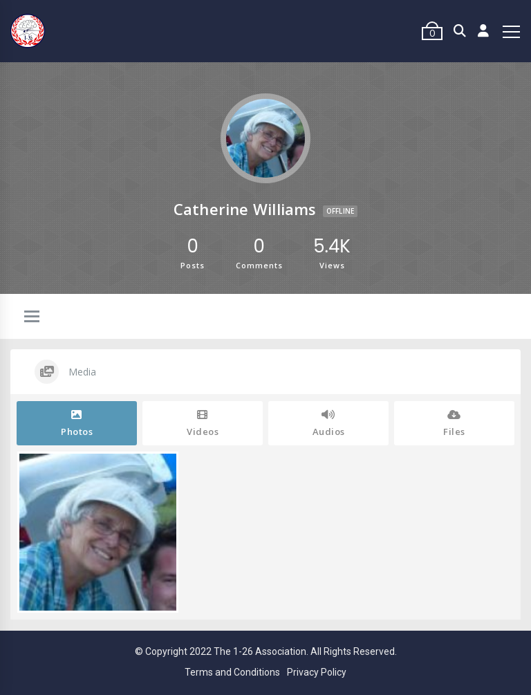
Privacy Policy (316, 672)
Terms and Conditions (232, 672)
